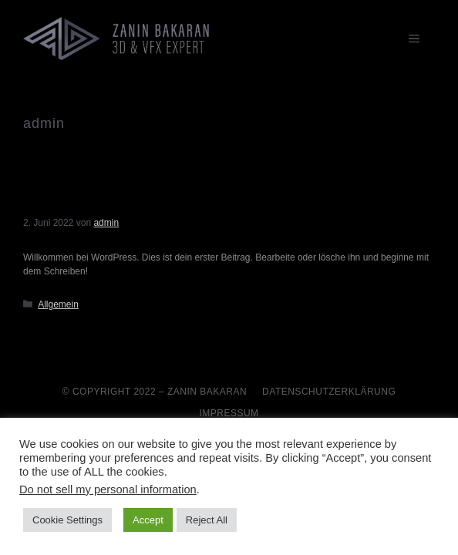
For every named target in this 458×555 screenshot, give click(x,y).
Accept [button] (148, 520)
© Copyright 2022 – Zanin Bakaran (154, 391)
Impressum (228, 413)
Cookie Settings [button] (67, 520)
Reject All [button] (206, 520)
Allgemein (58, 304)
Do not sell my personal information (108, 489)
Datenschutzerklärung (329, 391)
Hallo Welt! (61, 202)
